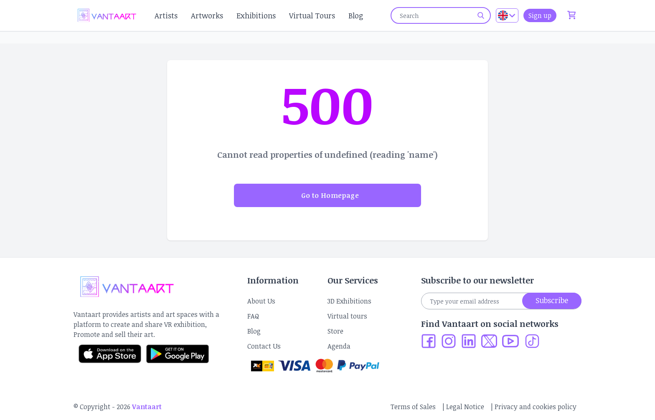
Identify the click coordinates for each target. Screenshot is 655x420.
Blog (355, 15)
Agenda (339, 346)
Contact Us (264, 346)
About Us (261, 301)
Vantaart (147, 406)
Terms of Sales (413, 406)
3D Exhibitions (349, 301)
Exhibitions (256, 15)
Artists (166, 15)
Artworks (207, 15)
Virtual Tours (312, 15)
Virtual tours (347, 316)
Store (335, 331)
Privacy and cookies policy (535, 406)
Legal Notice (465, 406)
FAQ (253, 316)
